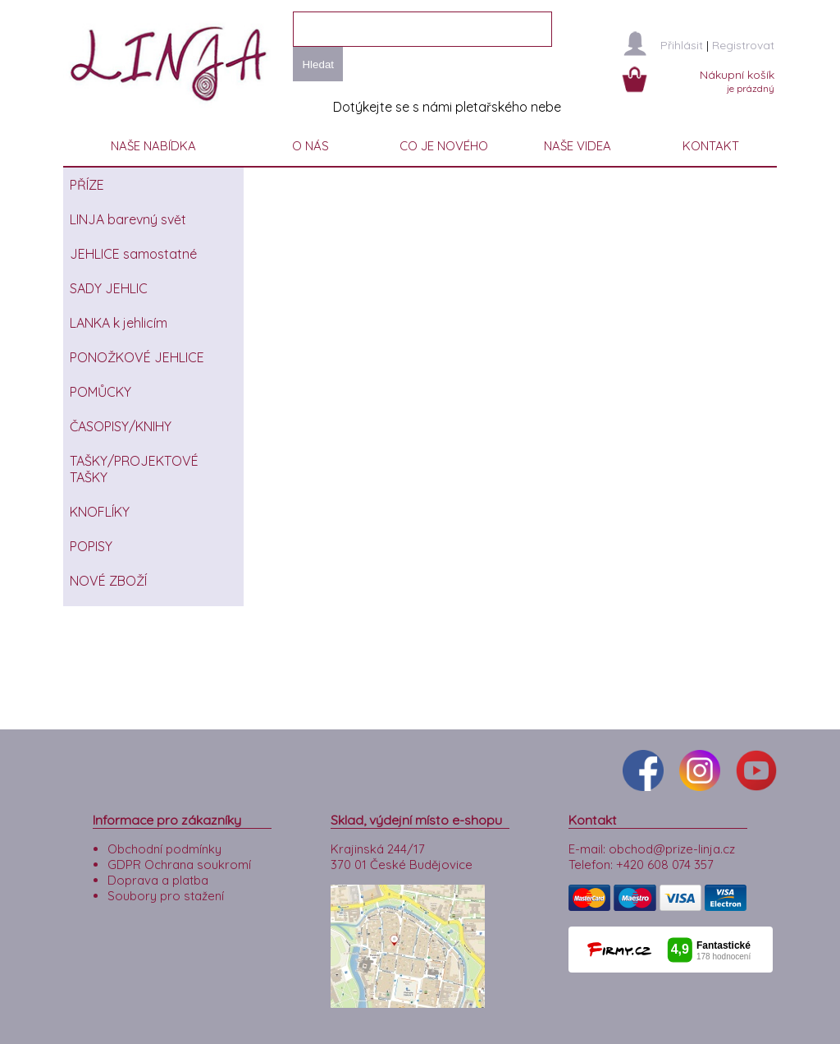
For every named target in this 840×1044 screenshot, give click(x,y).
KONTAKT (710, 146)
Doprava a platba (157, 880)
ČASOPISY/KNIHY (120, 426)
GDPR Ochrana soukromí (179, 864)
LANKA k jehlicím (118, 323)
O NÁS (310, 146)
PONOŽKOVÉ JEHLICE (137, 357)
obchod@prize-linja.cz (672, 849)
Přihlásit (681, 45)
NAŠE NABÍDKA (153, 146)
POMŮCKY (100, 392)
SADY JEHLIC (109, 288)
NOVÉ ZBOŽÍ (108, 581)
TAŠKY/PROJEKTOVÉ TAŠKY (134, 469)
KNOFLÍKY (100, 512)
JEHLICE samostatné (133, 254)
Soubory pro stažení (165, 896)
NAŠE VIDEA (577, 146)
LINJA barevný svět (128, 219)
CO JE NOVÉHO (443, 146)
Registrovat (743, 45)
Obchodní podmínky (164, 849)
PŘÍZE (87, 185)
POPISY (91, 546)
